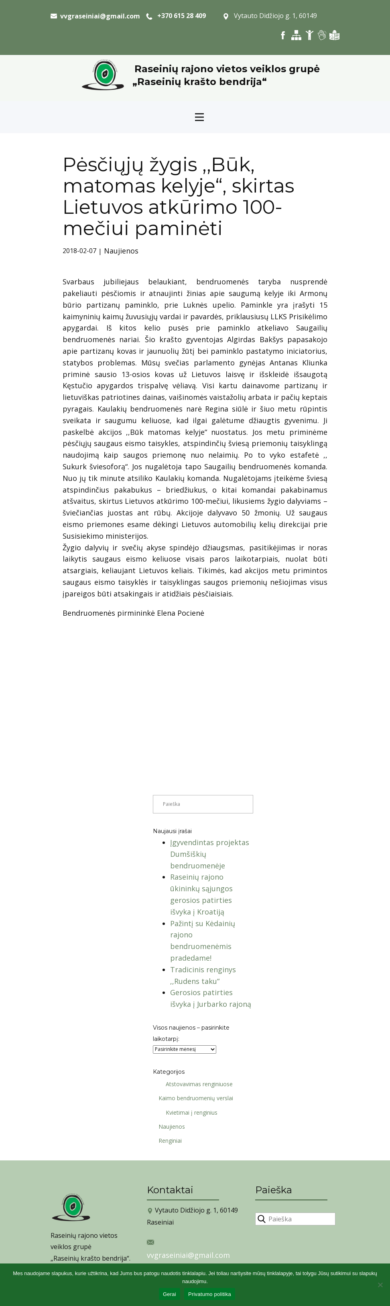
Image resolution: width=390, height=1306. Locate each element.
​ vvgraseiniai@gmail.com (95, 16)
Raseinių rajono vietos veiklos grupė (227, 69)
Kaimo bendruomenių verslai (193, 1098)
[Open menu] (199, 117)
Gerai (169, 1294)
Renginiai (167, 1140)
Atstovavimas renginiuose (196, 1084)
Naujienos (121, 251)
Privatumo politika (209, 1294)
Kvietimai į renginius (188, 1112)
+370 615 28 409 (176, 16)
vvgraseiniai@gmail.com (188, 1255)
